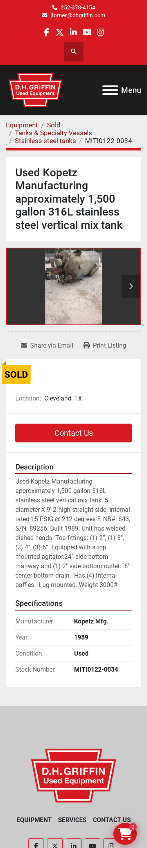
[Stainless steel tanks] (45, 141)
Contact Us (73, 433)
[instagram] (100, 32)
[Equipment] (22, 125)
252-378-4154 (78, 7)
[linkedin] (73, 32)
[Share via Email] (47, 345)
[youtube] (86, 32)
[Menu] (110, 90)
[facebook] (46, 32)
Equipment (34, 820)
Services (72, 820)
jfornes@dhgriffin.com (78, 15)
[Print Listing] (104, 345)
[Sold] (53, 125)
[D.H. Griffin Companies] (73, 775)
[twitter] (59, 32)
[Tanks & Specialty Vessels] (53, 133)
